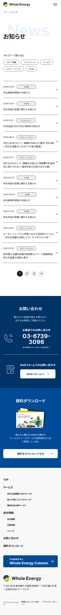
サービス (46, 62)
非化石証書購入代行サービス (19, 493)
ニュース (10, 530)
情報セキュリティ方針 (30, 601)
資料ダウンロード (13, 546)
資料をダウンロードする (35, 454)
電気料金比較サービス (16, 505)
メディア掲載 (11, 62)
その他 (31, 68)
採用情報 (11, 524)
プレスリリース (30, 62)
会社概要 (11, 519)
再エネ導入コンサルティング (19, 499)
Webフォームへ (38, 374)
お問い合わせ (11, 538)
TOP (5, 479)
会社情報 (8, 513)
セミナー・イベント (13, 68)
